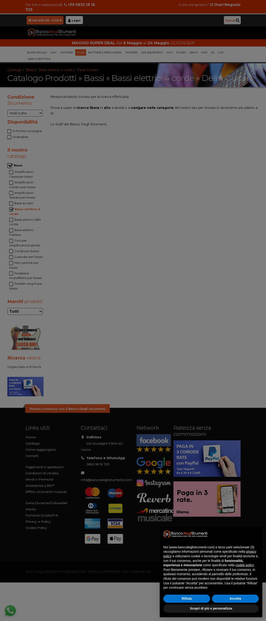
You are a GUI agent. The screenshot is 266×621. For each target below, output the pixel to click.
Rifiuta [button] (187, 598)
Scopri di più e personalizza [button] (211, 608)
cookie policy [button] (245, 565)
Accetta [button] (235, 598)
